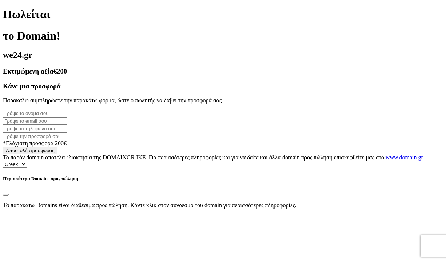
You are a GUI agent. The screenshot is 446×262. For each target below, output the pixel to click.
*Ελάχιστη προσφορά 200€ (35, 143)
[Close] (6, 195)
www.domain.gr (404, 157)
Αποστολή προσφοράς (30, 150)
